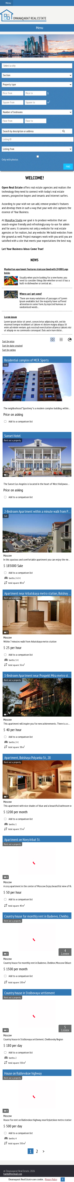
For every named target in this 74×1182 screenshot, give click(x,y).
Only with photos (10, 159)
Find (68, 166)
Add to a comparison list (21, 421)
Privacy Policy (51, 1179)
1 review (65, 953)
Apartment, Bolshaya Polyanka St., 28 (27, 757)
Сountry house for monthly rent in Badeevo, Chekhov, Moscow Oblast (37, 916)
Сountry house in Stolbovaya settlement (29, 993)
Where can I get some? (31, 293)
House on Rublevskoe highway (23, 1073)
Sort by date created (12, 345)
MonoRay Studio (13, 220)
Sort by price (8, 341)
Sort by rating (9, 350)
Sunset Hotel (12, 435)
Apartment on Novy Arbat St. (22, 839)
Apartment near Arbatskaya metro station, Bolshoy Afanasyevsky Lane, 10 (37, 593)
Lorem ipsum (10, 317)
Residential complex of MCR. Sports (26, 360)
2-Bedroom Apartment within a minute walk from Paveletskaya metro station (37, 511)
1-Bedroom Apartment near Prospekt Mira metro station (37, 675)
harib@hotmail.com (12, 1174)
